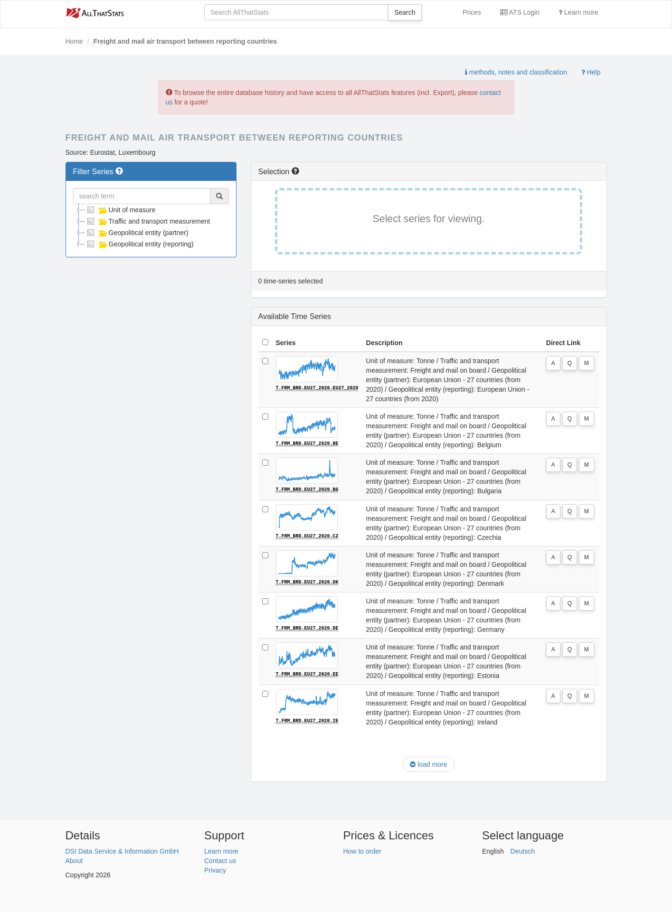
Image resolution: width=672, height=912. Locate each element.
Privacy (215, 869)
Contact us (220, 860)
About (74, 860)
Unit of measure (120, 210)
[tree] (151, 227)
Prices (472, 12)
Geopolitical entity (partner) (137, 232)
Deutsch (523, 850)
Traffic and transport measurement (147, 221)
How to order (362, 850)
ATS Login (519, 12)
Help (591, 72)
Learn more (578, 12)
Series (286, 343)
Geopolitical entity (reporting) (139, 244)
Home (74, 41)
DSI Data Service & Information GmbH (122, 850)
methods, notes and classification (516, 72)
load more (428, 763)
